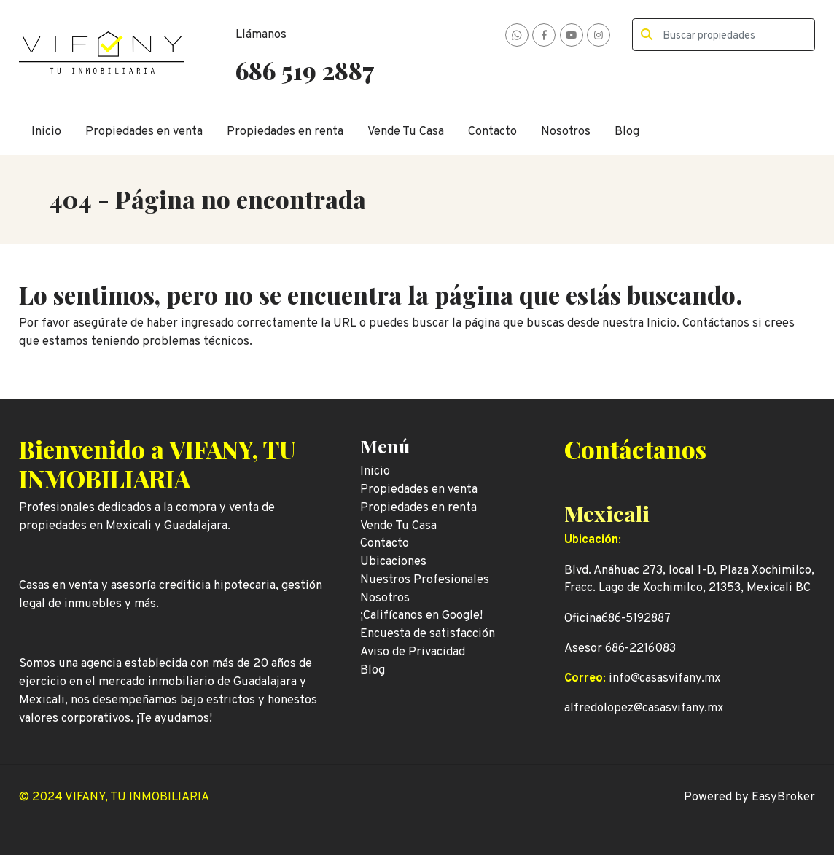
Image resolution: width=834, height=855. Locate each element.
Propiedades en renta (285, 131)
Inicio (46, 131)
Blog (627, 131)
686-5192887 (636, 618)
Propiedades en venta (144, 131)
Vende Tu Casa (405, 131)
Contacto (492, 131)
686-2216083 (640, 648)
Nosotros (566, 131)
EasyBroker (783, 797)
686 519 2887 (304, 70)
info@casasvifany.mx (665, 678)
